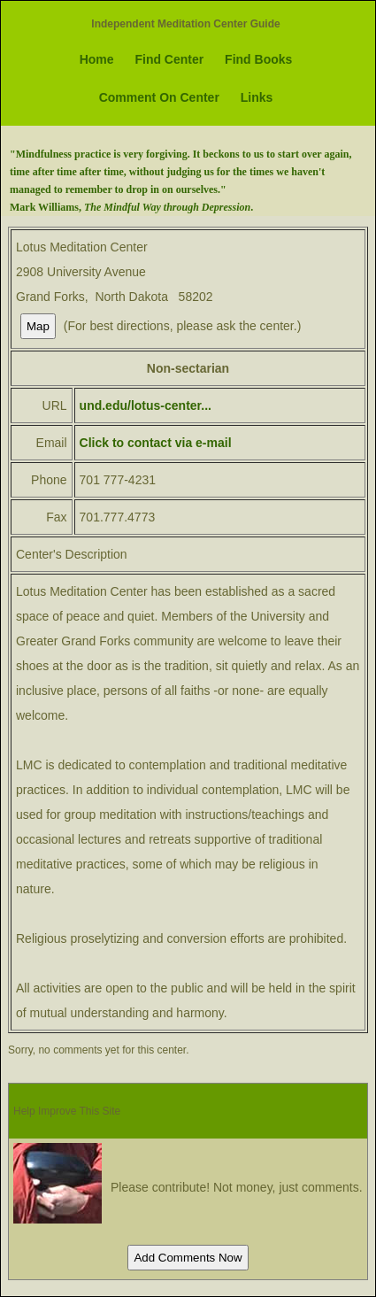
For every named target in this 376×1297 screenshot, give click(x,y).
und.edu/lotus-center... (145, 405)
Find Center (168, 59)
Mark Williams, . (131, 207)
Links (257, 97)
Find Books (258, 59)
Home (97, 59)
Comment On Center (159, 97)
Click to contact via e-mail (156, 443)
